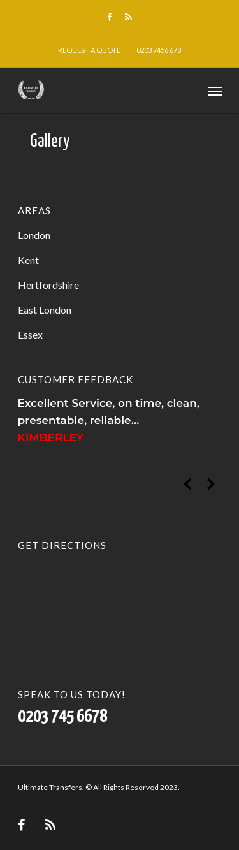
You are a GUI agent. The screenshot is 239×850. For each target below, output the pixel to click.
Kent (28, 260)
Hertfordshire (48, 285)
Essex (30, 334)
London (34, 235)
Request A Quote (89, 50)
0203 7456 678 (158, 50)
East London (44, 310)
